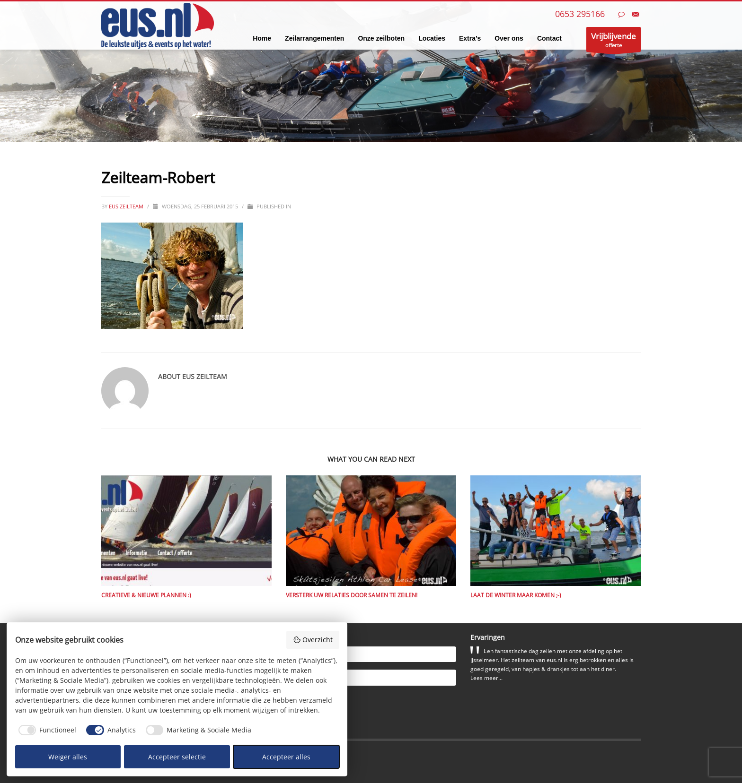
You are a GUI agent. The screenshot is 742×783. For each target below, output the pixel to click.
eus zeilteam (127, 206)
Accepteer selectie (177, 756)
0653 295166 (580, 13)
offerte (613, 41)
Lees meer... (486, 678)
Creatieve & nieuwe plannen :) (146, 595)
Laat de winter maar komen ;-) (515, 595)
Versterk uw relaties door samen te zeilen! (351, 595)
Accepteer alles (286, 756)
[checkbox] (46, 730)
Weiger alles (67, 756)
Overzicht (313, 639)
